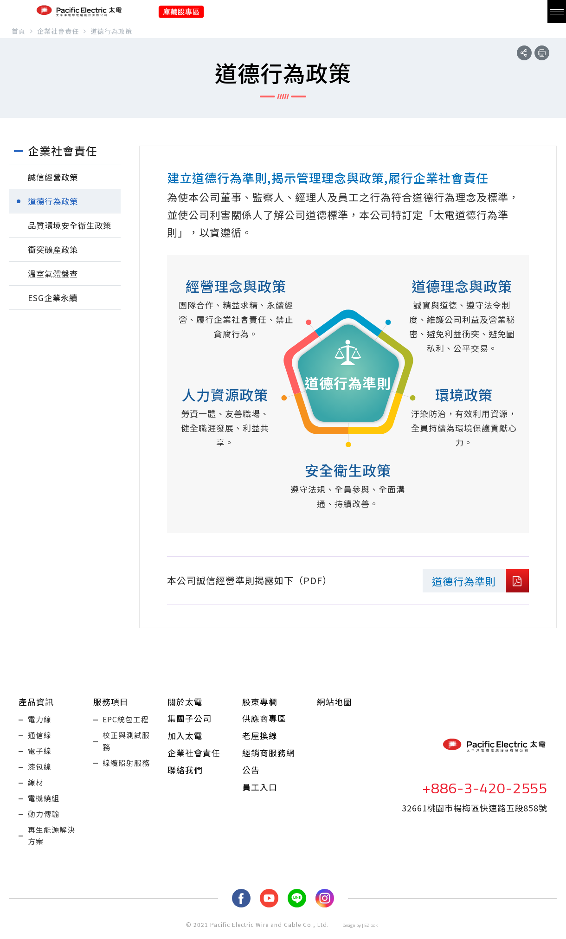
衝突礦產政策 (54, 249)
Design (348, 932)
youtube (269, 905)
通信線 (39, 736)
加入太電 (185, 736)
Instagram (324, 905)
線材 (36, 786)
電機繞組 (43, 803)
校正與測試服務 (126, 742)
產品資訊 (36, 701)
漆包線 (39, 769)
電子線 (39, 753)
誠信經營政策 (54, 177)
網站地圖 (334, 701)
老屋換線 (259, 736)
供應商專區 (264, 719)
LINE (297, 905)
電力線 (39, 719)
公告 (251, 771)
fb (241, 905)
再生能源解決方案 (51, 842)
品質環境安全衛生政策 (72, 225)
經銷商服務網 (268, 754)
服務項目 (111, 701)
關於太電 (185, 701)
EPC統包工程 (126, 719)
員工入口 (259, 789)
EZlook (371, 932)
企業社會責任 (193, 754)
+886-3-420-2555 (484, 791)
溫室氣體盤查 (54, 273)
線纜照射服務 (126, 765)
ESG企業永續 (54, 297)
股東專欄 (259, 701)
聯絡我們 (185, 771)
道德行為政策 (54, 201)
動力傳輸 (43, 819)
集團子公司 (189, 719)
